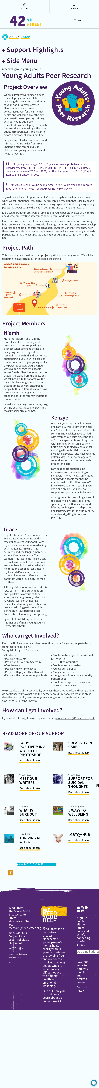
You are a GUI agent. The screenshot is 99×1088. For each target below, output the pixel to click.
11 (42, 864)
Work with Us (18, 933)
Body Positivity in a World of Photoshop (32, 748)
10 (37, 864)
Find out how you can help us (54, 992)
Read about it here (30, 760)
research (8, 69)
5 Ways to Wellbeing (78, 812)
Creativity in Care (80, 744)
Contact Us (16, 936)
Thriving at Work (30, 839)
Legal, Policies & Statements (19, 941)
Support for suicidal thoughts (80, 782)
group (18, 69)
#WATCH (14, 37)
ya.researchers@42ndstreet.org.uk (75, 718)
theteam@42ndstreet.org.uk (27, 928)
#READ (25, 37)
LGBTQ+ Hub (79, 834)
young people (32, 69)
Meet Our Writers (28, 780)
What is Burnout (28, 812)
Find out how (82, 989)
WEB (10, 962)
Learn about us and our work (52, 999)
